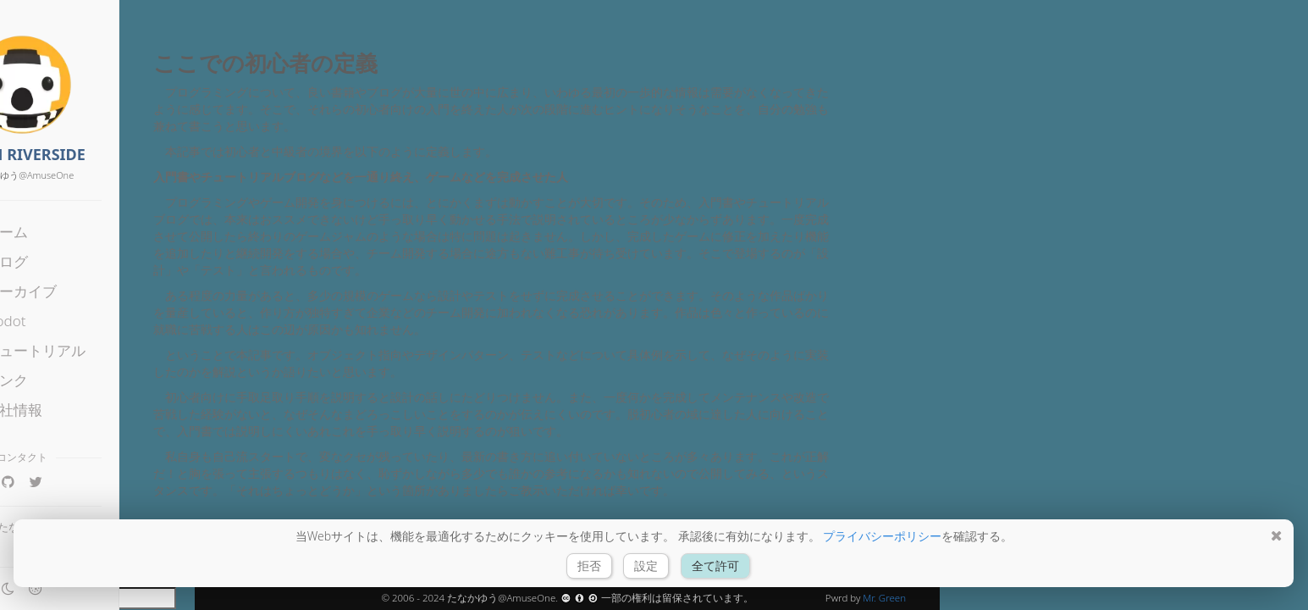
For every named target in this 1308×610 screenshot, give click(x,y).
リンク (68, 380)
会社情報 (75, 409)
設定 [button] (647, 565)
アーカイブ (82, 291)
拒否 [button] (589, 565)
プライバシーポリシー (882, 536)
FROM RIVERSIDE (96, 154)
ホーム (68, 231)
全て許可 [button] (715, 565)
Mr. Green (884, 597)
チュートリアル (97, 350)
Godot (67, 320)
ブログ (68, 261)
